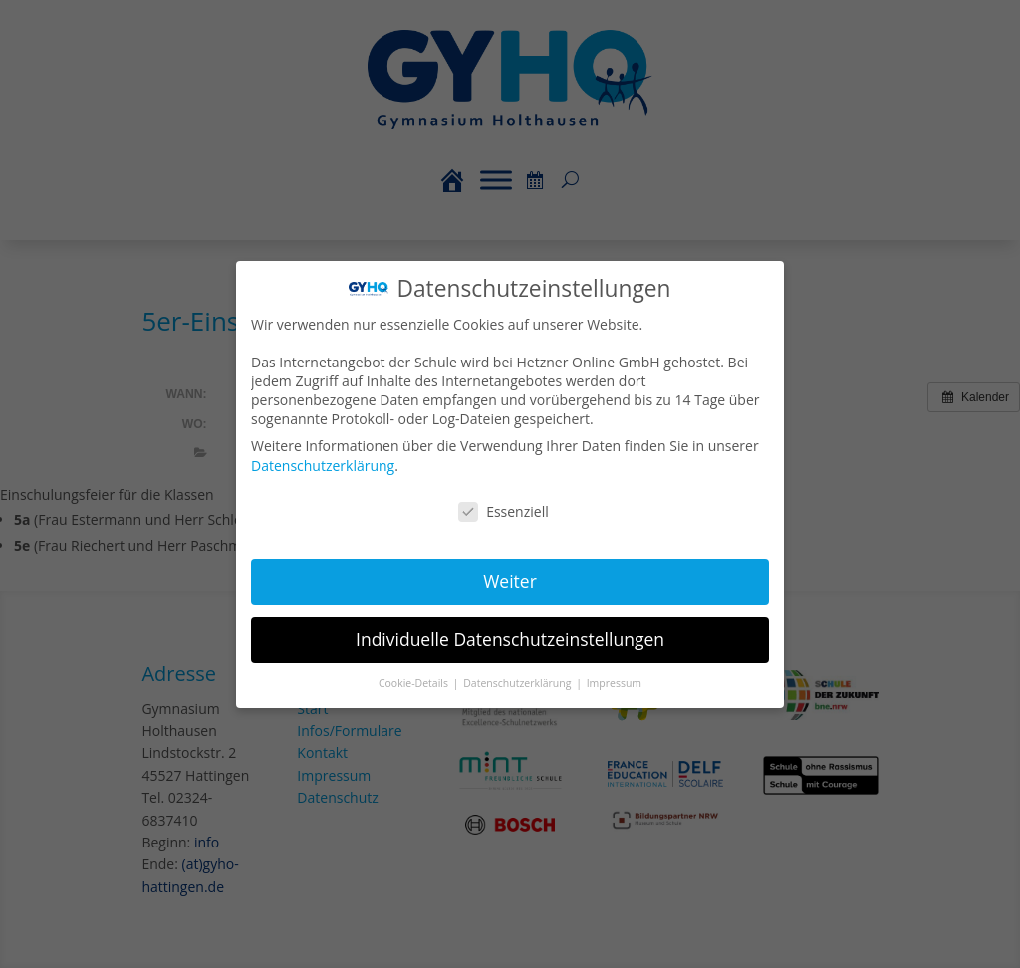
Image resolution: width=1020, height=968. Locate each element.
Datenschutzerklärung (324, 465)
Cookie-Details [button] (415, 681)
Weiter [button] (509, 580)
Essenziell (504, 510)
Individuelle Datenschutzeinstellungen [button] (509, 637)
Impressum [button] (613, 681)
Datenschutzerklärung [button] (519, 681)
